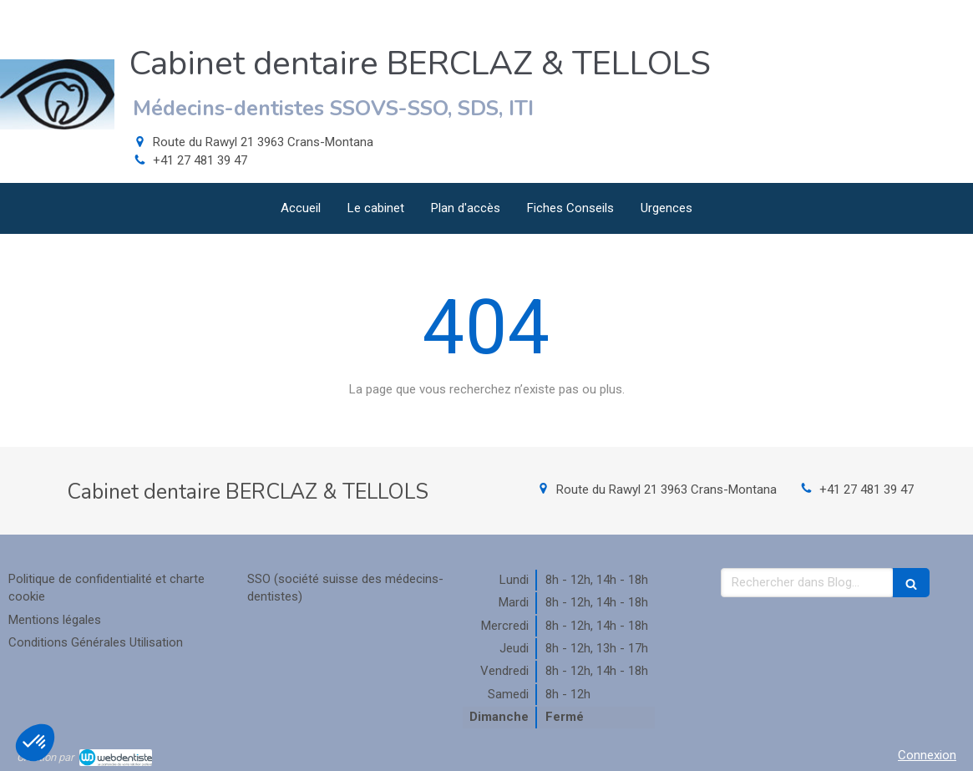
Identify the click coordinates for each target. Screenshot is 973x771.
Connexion (927, 755)
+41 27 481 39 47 (200, 160)
